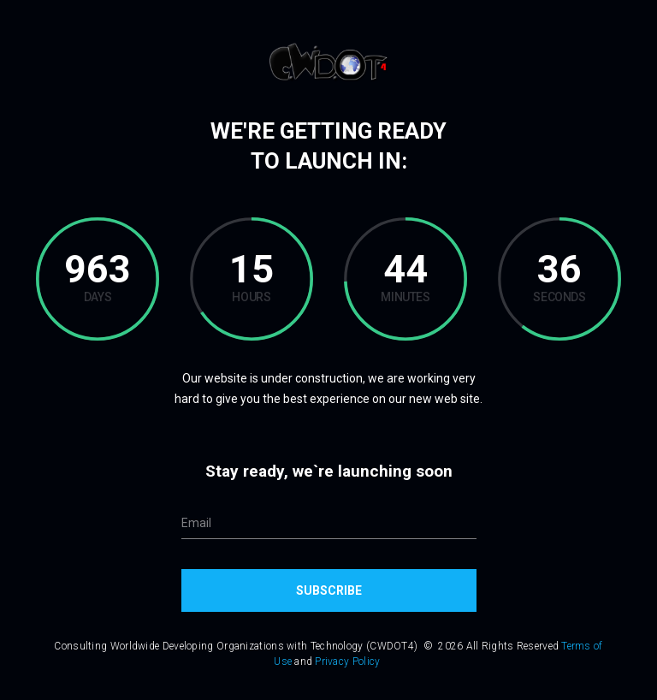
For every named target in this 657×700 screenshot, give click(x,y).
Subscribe (329, 590)
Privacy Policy (347, 661)
